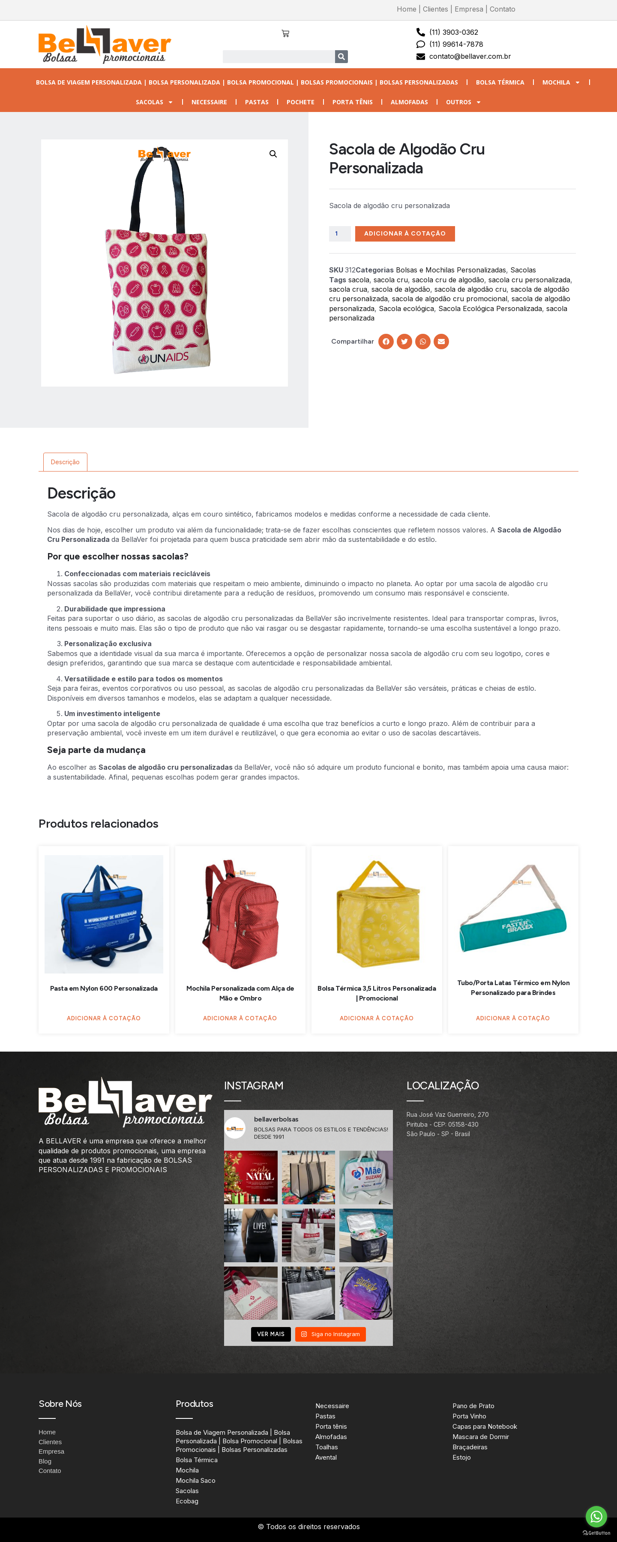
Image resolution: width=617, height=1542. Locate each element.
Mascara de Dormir (480, 1437)
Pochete (300, 102)
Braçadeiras (470, 1447)
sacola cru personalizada (529, 279)
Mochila (561, 82)
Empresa (469, 9)
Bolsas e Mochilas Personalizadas (451, 270)
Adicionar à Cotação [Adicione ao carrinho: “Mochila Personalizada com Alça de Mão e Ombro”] (240, 1018)
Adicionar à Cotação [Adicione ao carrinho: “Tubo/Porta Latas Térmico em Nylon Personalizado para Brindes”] (513, 1018)
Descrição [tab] (65, 462)
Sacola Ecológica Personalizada (490, 308)
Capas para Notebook (484, 1426)
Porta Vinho (469, 1416)
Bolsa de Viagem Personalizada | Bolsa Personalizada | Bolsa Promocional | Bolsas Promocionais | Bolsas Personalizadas (247, 82)
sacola (358, 279)
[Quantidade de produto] (340, 234)
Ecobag (187, 1501)
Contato (502, 9)
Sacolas (155, 102)
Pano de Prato (473, 1406)
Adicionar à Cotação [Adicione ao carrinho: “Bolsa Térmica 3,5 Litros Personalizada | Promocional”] (377, 1018)
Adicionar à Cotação (405, 233)
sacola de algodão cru (470, 289)
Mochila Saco (196, 1480)
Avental (326, 1457)
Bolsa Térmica (500, 82)
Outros (464, 102)
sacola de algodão (400, 289)
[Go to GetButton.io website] (596, 1533)
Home (406, 9)
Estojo (461, 1457)
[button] (273, 154)
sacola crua (348, 289)
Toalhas (326, 1447)
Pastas (257, 102)
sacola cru (391, 279)
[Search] (341, 56)
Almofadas (409, 102)
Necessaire (209, 102)
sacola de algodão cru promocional (449, 298)
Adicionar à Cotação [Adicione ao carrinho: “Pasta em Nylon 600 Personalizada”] (104, 1018)
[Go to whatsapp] (596, 1516)
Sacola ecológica (406, 308)
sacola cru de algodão (448, 279)
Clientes (435, 9)
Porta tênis (352, 102)
